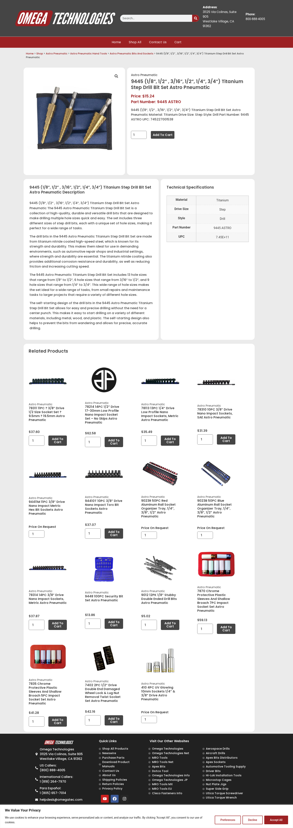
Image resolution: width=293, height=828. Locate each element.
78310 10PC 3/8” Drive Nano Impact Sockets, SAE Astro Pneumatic (215, 413)
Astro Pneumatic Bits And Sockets (131, 53)
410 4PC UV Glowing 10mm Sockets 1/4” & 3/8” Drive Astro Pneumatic (158, 693)
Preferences (227, 820)
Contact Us (158, 42)
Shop (39, 53)
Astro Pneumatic (56, 53)
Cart (178, 42)
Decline (252, 820)
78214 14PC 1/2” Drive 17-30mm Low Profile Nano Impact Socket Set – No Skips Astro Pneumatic (102, 414)
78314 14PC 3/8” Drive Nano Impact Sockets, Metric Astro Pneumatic (48, 599)
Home (116, 42)
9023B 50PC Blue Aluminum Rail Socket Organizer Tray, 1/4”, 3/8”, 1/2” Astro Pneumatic (214, 508)
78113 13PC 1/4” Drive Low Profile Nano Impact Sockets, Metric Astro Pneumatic (159, 414)
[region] (146, 816)
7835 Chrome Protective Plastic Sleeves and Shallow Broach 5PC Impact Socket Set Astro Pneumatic (45, 693)
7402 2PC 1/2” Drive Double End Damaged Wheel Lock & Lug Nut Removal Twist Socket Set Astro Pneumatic (103, 693)
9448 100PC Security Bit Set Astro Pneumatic (104, 598)
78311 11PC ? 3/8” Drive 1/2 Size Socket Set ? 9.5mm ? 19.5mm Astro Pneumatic (47, 414)
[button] (116, 76)
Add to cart (162, 135)
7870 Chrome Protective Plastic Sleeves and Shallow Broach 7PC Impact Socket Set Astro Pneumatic (213, 601)
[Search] (195, 18)
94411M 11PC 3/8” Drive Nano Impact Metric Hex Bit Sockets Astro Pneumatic (47, 508)
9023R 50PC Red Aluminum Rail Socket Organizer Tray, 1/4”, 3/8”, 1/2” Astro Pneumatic (158, 508)
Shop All (135, 42)
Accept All (276, 820)
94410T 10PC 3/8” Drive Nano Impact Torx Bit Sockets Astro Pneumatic (103, 507)
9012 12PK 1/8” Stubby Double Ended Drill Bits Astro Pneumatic (159, 599)
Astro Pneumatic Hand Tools (88, 53)
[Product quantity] (139, 135)
